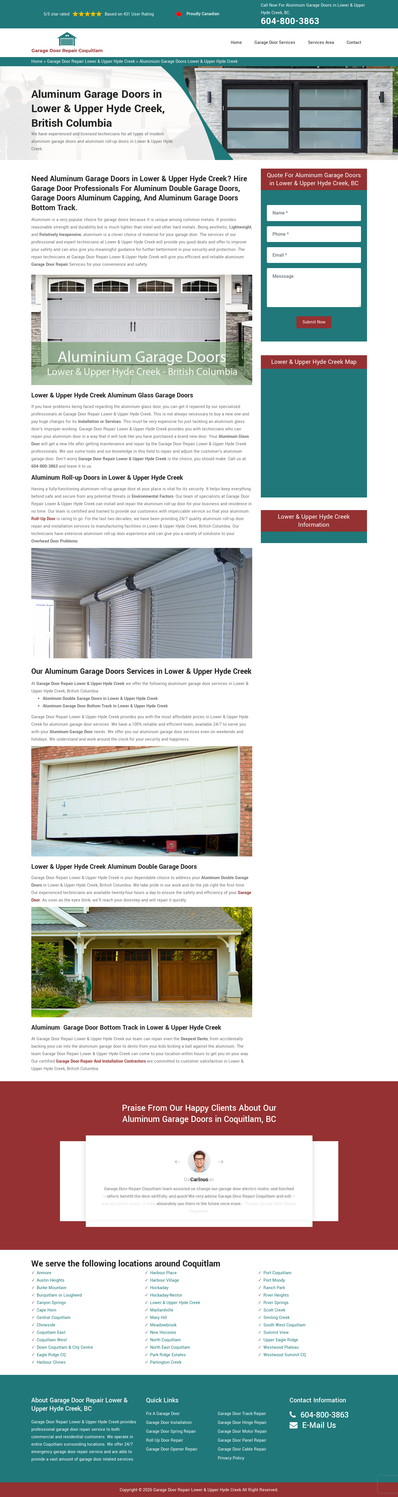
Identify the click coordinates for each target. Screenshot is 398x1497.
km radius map (314, 431)
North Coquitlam (165, 1340)
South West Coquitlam (284, 1325)
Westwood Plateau (281, 1347)
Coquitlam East (51, 1333)
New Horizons (163, 1333)
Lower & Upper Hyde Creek (175, 1303)
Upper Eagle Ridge (280, 1340)
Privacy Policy (231, 1458)
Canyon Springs (51, 1303)
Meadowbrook (163, 1325)
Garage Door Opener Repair (171, 1449)
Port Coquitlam (277, 1273)
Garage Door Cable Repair (242, 1449)
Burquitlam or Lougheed (59, 1295)
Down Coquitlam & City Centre (65, 1347)
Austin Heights (51, 1280)
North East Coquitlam (170, 1347)
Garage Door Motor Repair (242, 1431)
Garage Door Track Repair (242, 1414)
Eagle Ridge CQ (51, 1355)
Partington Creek (165, 1362)
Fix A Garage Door (163, 1414)
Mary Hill (158, 1318)
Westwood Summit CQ (284, 1355)
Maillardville (161, 1310)
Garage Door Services (275, 43)
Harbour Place (163, 1273)
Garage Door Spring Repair (171, 1431)
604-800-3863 (290, 21)
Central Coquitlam (54, 1318)
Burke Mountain (51, 1288)
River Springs (276, 1303)
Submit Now (313, 322)
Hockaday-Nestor (166, 1295)
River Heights (276, 1295)
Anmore (44, 1273)
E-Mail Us (319, 1425)
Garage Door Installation (169, 1423)
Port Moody (274, 1280)
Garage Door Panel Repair (242, 1440)
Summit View (276, 1333)
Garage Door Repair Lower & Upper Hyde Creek (91, 61)
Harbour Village (164, 1280)
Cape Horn (46, 1310)
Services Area (321, 43)
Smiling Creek (276, 1318)
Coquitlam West (52, 1340)
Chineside (46, 1325)
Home (236, 43)
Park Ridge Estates (168, 1355)
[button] (182, 1162)
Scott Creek (274, 1310)
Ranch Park (274, 1288)
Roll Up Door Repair (164, 1440)
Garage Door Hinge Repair (242, 1423)
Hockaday (159, 1288)
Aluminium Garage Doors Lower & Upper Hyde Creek (188, 61)
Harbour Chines (51, 1362)
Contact (354, 43)
